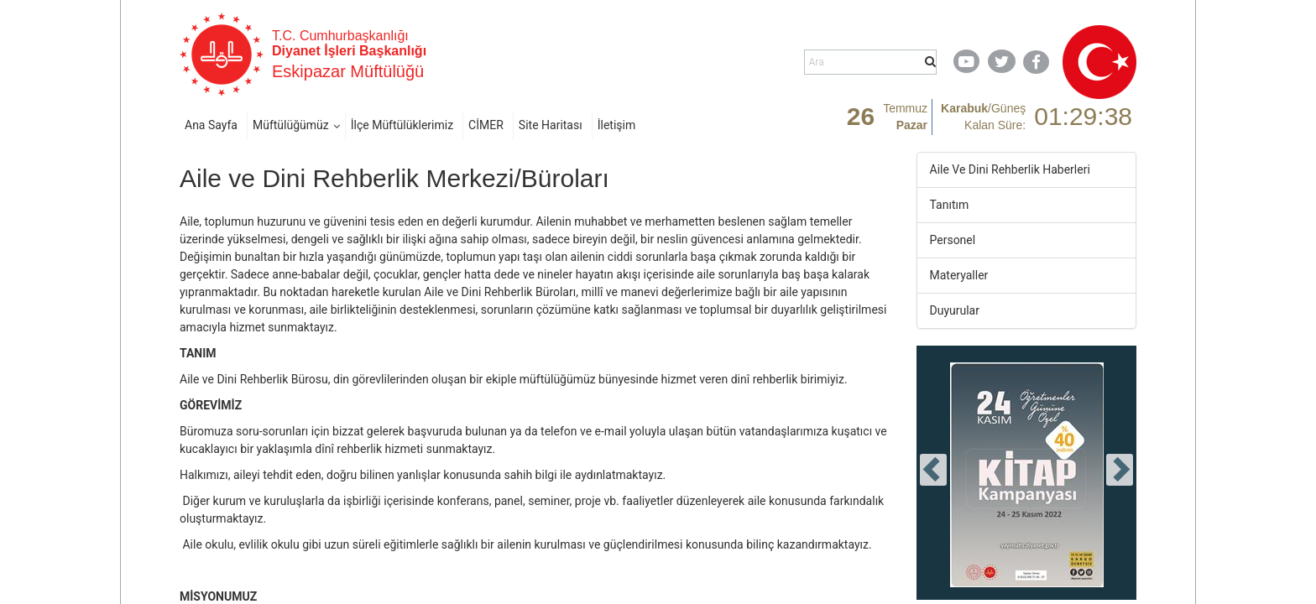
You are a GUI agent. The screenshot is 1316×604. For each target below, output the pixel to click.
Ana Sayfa (211, 125)
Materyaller (959, 275)
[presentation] (933, 470)
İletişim (617, 125)
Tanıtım (949, 204)
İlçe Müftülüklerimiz (402, 125)
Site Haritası (550, 125)
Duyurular (954, 310)
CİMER (486, 125)
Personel (953, 240)
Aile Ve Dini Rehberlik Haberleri (1010, 169)
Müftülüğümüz (291, 125)
